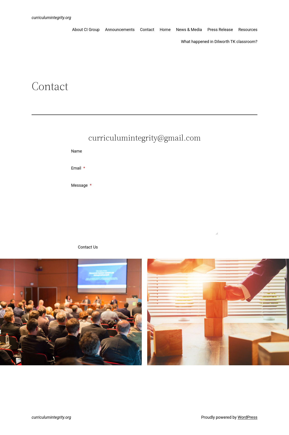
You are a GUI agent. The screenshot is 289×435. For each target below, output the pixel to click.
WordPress (247, 417)
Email (78, 168)
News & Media (189, 29)
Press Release (220, 29)
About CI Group (86, 29)
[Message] (144, 212)
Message (81, 185)
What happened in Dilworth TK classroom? (219, 41)
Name (76, 151)
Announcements (120, 29)
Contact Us (88, 247)
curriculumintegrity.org (51, 17)
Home (165, 29)
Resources (247, 29)
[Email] (144, 176)
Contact (147, 29)
